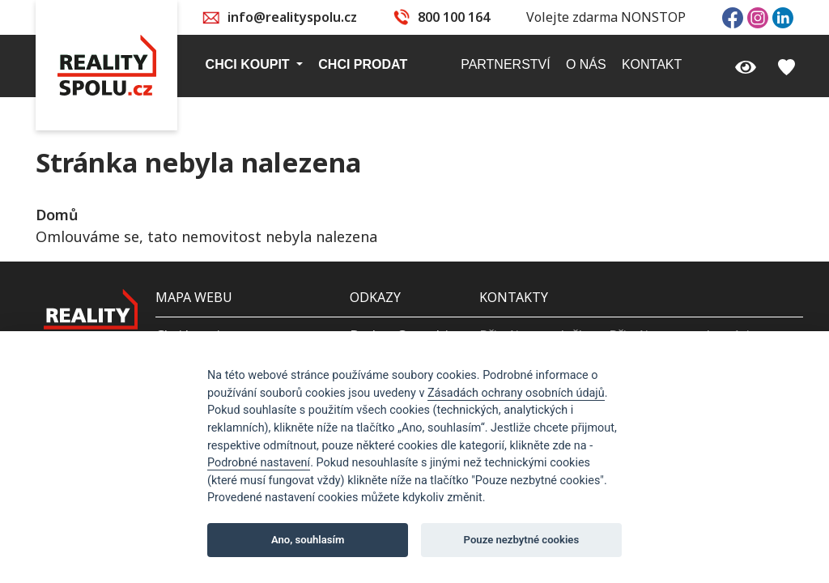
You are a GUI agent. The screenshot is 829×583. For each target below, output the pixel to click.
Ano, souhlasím (308, 540)
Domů (57, 214)
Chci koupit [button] (249, 64)
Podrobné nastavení (258, 463)
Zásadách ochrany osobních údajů (516, 393)
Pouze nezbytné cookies (522, 540)
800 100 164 (454, 17)
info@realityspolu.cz (292, 17)
